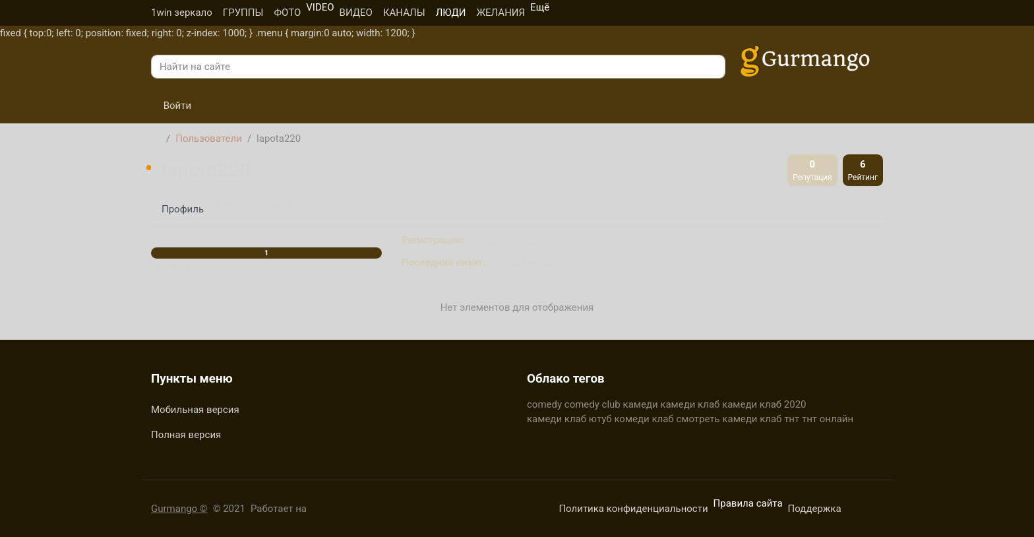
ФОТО (287, 12)
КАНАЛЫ (404, 12)
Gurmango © (179, 509)
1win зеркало (181, 12)
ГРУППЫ (243, 12)
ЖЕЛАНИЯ (500, 12)
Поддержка (814, 509)
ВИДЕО (356, 12)
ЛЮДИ (451, 12)
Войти (171, 105)
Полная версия (186, 435)
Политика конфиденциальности (633, 509)
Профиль (183, 209)
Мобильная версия (195, 410)
